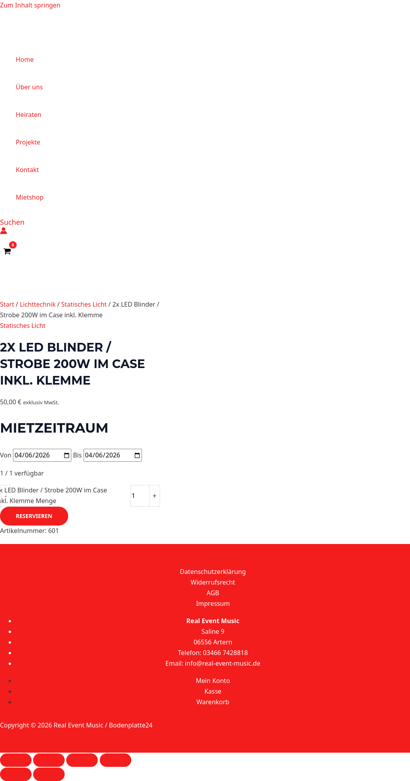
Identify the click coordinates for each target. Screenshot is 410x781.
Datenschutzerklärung (213, 571)
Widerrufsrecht (213, 582)
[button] (12, 222)
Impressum (213, 603)
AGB (213, 593)
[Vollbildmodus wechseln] (49, 760)
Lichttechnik (38, 304)
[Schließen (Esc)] (115, 760)
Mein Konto (213, 680)
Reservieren (34, 516)
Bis (77, 455)
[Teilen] (82, 760)
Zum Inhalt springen (30, 5)
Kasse (212, 691)
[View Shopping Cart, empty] (7, 251)
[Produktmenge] (139, 495)
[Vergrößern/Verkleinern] (16, 760)
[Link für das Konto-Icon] (3, 232)
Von (5, 455)
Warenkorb (212, 702)
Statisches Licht (83, 304)
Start (7, 304)
